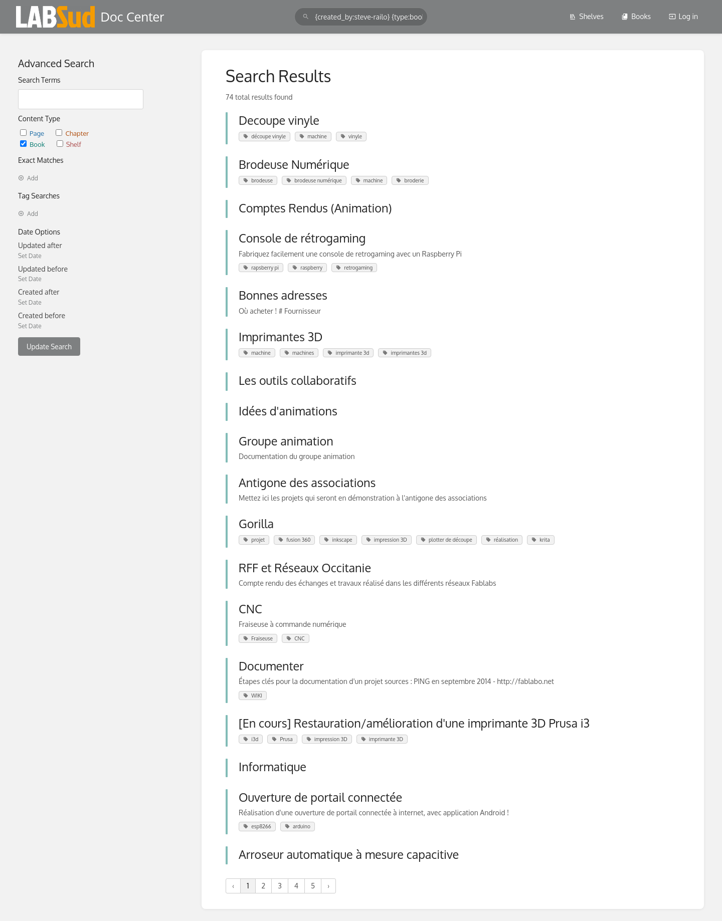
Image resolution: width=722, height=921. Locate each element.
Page (33, 133)
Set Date (30, 256)
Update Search (49, 346)
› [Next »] (328, 885)
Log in (683, 16)
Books (636, 16)
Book (33, 144)
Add (28, 178)
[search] (361, 17)
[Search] (305, 17)
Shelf (69, 144)
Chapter (72, 133)
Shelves (586, 16)
